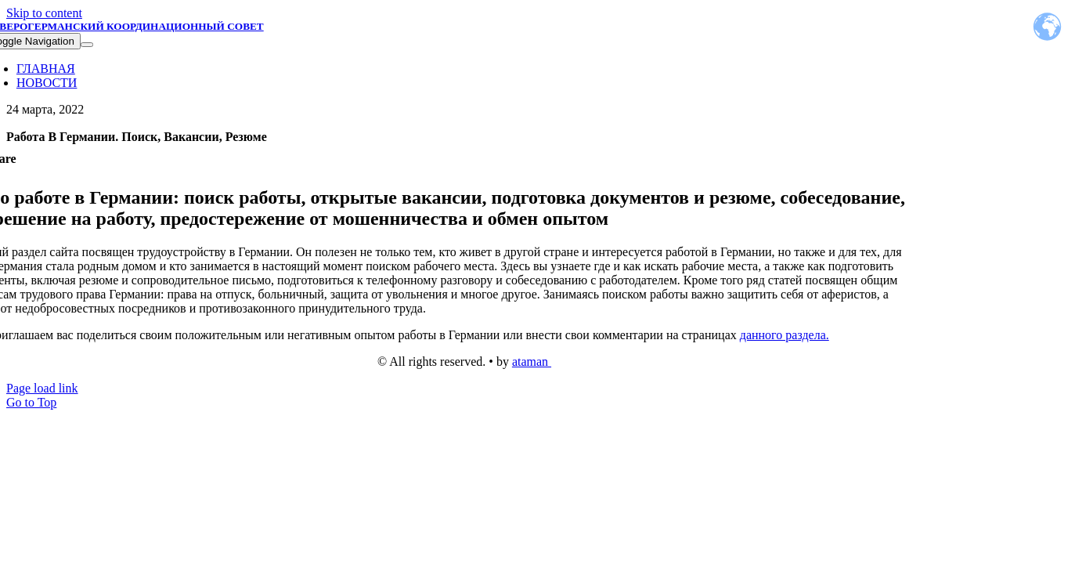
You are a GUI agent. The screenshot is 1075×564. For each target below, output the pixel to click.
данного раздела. (784, 335)
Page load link (42, 388)
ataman (531, 361)
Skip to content (44, 13)
